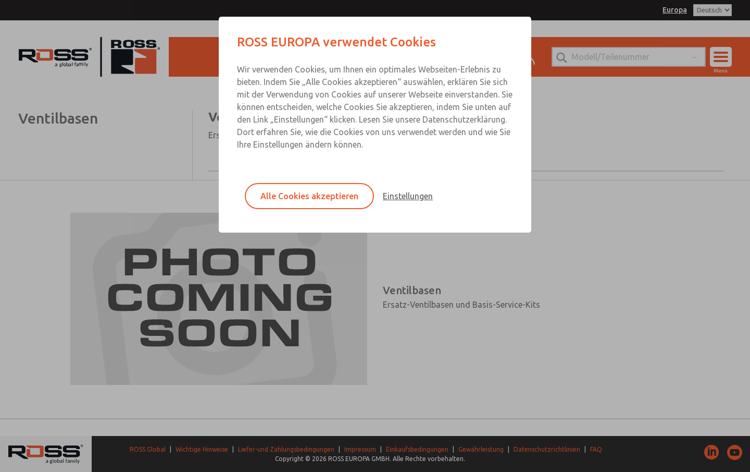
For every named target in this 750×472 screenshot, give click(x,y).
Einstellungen (408, 196)
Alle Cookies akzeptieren (309, 196)
